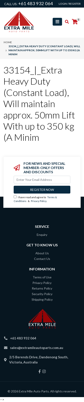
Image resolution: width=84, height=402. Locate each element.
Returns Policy (42, 288)
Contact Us (42, 259)
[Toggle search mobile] (65, 22)
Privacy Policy (38, 201)
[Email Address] (42, 180)
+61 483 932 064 (35, 3)
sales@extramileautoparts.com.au (36, 348)
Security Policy (42, 294)
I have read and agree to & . (35, 198)
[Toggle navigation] (57, 22)
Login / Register (70, 3)
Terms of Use (42, 277)
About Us (42, 253)
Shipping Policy (42, 299)
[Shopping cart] (75, 22)
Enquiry (42, 235)
